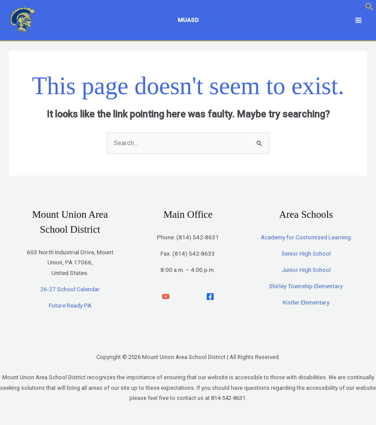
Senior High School (306, 253)
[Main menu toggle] (358, 20)
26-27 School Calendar (70, 289)
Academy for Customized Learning (306, 237)
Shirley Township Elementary (306, 285)
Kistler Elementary (306, 302)
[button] (369, 9)
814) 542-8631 (199, 237)
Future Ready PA (70, 305)
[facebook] (210, 296)
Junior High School (306, 269)
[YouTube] (165, 296)
